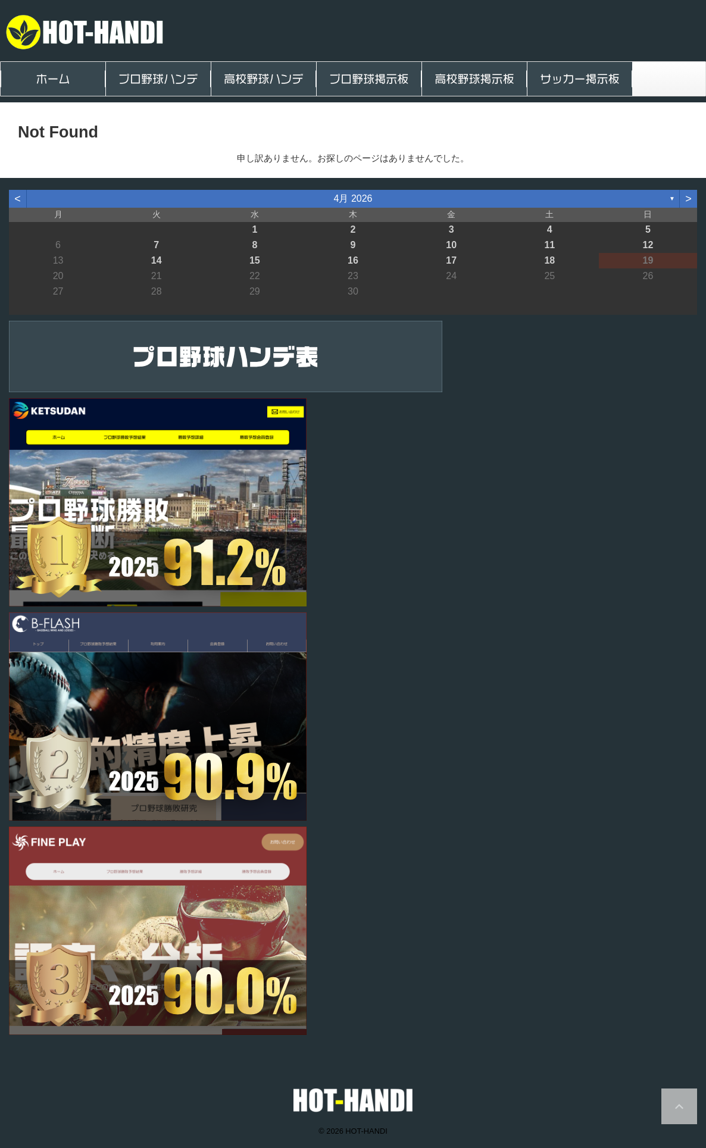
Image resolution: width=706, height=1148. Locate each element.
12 (648, 245)
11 (549, 245)
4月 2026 (353, 198)
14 (156, 260)
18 (549, 260)
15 (254, 260)
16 (353, 260)
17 (451, 260)
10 (451, 245)
